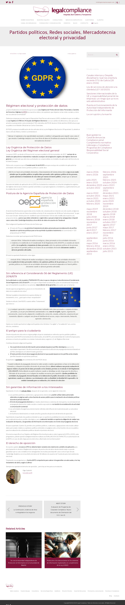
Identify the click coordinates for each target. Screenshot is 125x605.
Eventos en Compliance (112, 591)
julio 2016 (108, 238)
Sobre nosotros (14, 591)
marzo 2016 (109, 243)
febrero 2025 (109, 179)
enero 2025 (92, 182)
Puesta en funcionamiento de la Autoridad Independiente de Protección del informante (102, 108)
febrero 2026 (109, 172)
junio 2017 (92, 227)
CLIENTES (100, 20)
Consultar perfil (27, 473)
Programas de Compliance (99, 147)
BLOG (75, 23)
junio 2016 (108, 240)
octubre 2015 (110, 248)
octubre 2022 (93, 187)
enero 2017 (92, 232)
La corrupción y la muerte (99, 114)
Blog (110, 596)
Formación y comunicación (96, 591)
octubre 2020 (93, 201)
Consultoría (35, 591)
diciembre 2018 (111, 209)
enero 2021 (109, 198)
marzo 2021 (93, 198)
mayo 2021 (108, 195)
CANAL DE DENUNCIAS (28, 23)
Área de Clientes (67, 591)
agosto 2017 (109, 224)
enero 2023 (109, 185)
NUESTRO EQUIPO (43, 20)
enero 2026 (92, 174)
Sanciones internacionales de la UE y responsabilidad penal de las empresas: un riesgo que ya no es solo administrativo (103, 97)
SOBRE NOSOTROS (27, 20)
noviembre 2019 (108, 205)
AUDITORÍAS (89, 20)
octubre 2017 (110, 222)
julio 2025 (92, 179)
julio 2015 (108, 251)
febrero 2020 (93, 203)
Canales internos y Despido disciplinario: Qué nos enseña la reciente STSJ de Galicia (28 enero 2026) (102, 79)
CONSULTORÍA (57, 20)
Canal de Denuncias (80, 591)
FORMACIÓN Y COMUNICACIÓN (50, 23)
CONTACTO (84, 23)
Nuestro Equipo (25, 591)
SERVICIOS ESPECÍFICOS (74, 20)
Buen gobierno (72, 53)
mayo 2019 (92, 209)
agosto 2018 (109, 214)
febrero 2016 (93, 246)
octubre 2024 (110, 182)
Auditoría (57, 591)
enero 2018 (109, 219)
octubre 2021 (93, 195)
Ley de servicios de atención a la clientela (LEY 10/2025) (102, 88)
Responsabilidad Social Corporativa (98, 151)
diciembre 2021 (111, 193)
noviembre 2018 (92, 212)
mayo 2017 (108, 227)
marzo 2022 (93, 193)
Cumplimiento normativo (99, 142)
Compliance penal (95, 140)
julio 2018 (92, 216)
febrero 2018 (93, 219)
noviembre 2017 (92, 223)
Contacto (116, 596)
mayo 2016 (92, 243)
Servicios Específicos (47, 591)
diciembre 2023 (94, 185)
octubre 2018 (110, 211)
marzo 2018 (109, 216)
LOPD (24, 112)
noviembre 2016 (108, 234)
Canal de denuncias (96, 137)
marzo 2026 (93, 172)
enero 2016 (109, 246)
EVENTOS (67, 23)
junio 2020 (108, 201)
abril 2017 (92, 230)
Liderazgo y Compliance (98, 145)
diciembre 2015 (94, 248)
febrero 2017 (109, 230)
